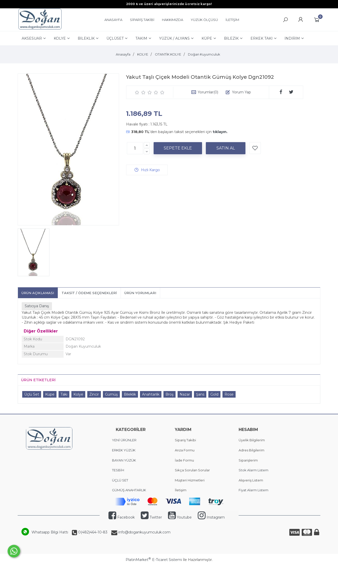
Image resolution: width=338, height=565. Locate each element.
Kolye (78, 394)
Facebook (121, 517)
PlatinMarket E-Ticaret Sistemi (154, 559)
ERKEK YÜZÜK (124, 450)
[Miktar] (135, 148)
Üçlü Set (31, 394)
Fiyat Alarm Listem (253, 490)
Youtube (180, 517)
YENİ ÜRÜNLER (124, 440)
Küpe (49, 394)
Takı (64, 394)
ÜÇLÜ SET (120, 480)
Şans (200, 394)
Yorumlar (208, 92)
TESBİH (118, 470)
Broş (169, 394)
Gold (214, 394)
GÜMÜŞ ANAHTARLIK (129, 490)
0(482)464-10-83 (92, 532)
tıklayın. (220, 132)
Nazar (185, 394)
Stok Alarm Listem (253, 470)
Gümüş (111, 394)
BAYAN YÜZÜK (124, 460)
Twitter (151, 517)
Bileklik (130, 394)
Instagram (211, 517)
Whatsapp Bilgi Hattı (50, 532)
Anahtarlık (150, 394)
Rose (229, 394)
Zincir (94, 394)
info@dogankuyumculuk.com (144, 532)
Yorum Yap (241, 92)
